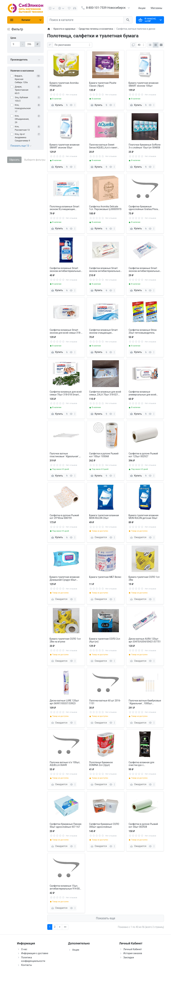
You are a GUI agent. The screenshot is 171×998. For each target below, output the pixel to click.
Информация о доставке (34, 953)
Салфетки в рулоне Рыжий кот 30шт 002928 (143, 825)
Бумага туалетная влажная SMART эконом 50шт (64, 146)
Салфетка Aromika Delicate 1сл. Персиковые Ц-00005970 (105, 208)
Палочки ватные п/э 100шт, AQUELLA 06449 (65, 764)
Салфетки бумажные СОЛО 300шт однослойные (104, 825)
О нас (24, 949)
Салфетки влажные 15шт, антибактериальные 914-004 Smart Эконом (65, 887)
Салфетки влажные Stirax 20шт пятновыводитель (143, 331)
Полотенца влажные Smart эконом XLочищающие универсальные (64, 208)
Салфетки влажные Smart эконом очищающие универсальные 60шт (103, 331)
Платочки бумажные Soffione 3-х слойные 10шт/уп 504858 (144, 146)
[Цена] (15, 44)
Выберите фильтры (34, 159)
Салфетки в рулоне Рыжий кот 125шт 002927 (143, 455)
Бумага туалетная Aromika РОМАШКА (64, 84)
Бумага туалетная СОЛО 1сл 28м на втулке (65, 640)
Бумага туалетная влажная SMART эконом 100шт (143, 84)
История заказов (132, 953)
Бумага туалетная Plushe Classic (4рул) (102, 84)
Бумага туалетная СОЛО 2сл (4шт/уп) (104, 640)
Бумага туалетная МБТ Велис (105, 577)
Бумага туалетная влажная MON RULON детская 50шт (143, 517)
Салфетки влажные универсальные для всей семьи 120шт (142, 393)
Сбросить (14, 159)
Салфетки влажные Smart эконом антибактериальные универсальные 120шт (104, 269)
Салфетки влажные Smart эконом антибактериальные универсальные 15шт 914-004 (145, 269)
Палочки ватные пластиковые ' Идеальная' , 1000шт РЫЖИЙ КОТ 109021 (65, 455)
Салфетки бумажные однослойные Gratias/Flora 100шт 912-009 (143, 208)
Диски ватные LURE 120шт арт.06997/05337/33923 (64, 702)
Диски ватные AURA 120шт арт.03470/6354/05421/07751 (145, 640)
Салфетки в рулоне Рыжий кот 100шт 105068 (103, 455)
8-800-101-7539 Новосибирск (106, 7)
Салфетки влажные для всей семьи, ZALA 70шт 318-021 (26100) (105, 393)
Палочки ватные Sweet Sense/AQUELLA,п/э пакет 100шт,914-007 (103, 146)
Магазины (156, 8)
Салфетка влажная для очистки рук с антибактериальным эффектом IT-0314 (141, 764)
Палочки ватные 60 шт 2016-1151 (105, 702)
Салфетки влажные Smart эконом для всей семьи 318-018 (65, 331)
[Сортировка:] (72, 45)
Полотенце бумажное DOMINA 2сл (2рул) (101, 764)
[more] (74, 105)
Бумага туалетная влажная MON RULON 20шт (104, 517)
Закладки (128, 957)
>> (65, 926)
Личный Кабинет (132, 949)
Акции (141, 8)
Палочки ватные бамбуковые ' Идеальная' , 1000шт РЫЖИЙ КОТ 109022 (145, 702)
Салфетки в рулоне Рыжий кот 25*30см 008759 (64, 517)
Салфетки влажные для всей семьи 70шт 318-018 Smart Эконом (66, 393)
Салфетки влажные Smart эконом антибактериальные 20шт (65, 269)
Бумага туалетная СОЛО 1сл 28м (144, 578)
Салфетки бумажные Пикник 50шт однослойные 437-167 (65, 825)
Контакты (26, 965)
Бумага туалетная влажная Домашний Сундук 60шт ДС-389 (64, 578)
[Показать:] (141, 45)
